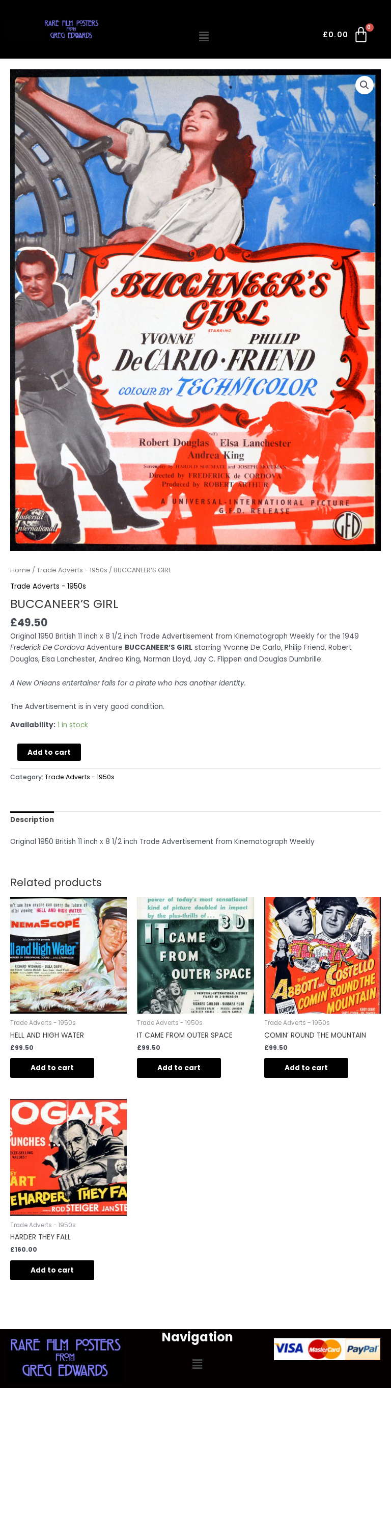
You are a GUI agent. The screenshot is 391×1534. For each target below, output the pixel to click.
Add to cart (49, 752)
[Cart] (346, 36)
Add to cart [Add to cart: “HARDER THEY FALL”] (52, 1270)
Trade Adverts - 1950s (72, 570)
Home (20, 570)
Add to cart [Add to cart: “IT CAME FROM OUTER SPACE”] (179, 1068)
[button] (204, 36)
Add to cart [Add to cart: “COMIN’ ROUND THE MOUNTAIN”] (306, 1068)
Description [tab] (32, 820)
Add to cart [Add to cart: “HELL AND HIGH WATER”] (52, 1068)
